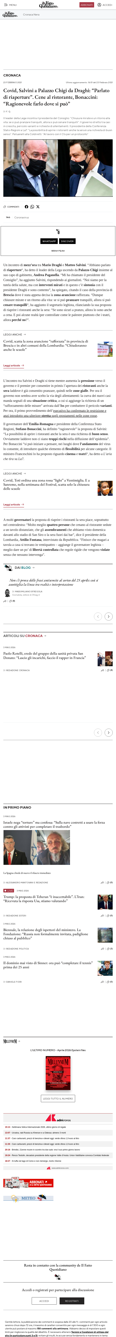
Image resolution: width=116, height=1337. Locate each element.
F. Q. (7, 111)
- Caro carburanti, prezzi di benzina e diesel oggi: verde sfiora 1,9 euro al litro (42, 1138)
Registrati (72, 1300)
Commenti (11, 206)
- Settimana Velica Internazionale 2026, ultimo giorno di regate (35, 1127)
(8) (12, 601)
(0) (110, 882)
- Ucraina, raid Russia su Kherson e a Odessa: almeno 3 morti (35, 1133)
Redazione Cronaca (16, 670)
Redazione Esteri (14, 915)
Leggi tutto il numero (58, 1098)
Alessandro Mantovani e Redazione (25, 882)
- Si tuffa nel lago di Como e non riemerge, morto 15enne (33, 1161)
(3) (110, 948)
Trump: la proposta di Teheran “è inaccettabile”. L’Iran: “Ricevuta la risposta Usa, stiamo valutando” (43, 898)
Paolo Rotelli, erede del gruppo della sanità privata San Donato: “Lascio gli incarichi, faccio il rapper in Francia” (44, 655)
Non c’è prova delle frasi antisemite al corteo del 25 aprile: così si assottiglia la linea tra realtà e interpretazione (53, 582)
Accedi (44, 1300)
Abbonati (87, 4)
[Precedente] (98, 617)
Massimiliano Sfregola (27, 591)
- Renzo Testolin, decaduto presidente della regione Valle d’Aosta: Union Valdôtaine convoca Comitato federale (57, 1155)
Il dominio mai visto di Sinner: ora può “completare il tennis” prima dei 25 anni (48, 964)
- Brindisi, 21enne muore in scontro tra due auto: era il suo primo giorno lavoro (42, 1150)
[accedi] (104, 5)
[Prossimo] (109, 617)
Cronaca (12, 75)
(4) (110, 670)
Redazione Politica (16, 948)
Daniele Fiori (12, 982)
